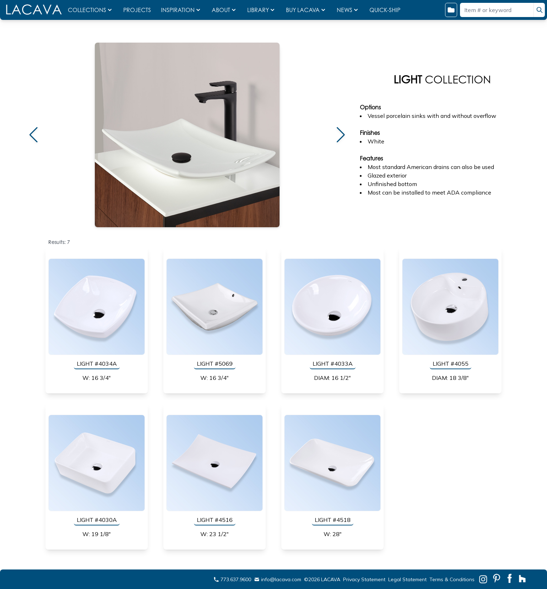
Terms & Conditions (452, 579)
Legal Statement (407, 579)
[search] (539, 10)
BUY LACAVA (306, 9)
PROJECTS (137, 9)
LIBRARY (261, 9)
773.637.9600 (232, 579)
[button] (33, 135)
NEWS (348, 9)
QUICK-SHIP (384, 9)
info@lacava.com (277, 579)
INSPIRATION (181, 9)
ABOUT (224, 9)
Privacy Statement (364, 579)
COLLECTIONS (90, 9)
